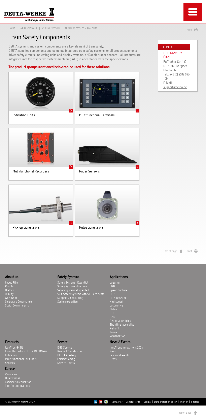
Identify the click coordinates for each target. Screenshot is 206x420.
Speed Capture (119, 290)
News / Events (120, 342)
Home (11, 28)
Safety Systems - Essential (72, 282)
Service (62, 342)
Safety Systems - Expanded (73, 290)
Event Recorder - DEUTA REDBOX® (26, 351)
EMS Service (64, 347)
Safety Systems (68, 277)
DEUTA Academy (66, 355)
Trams (113, 332)
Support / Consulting (70, 298)
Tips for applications (17, 386)
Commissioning (66, 359)
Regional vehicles (120, 321)
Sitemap (195, 401)
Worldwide (11, 298)
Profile (9, 286)
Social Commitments (17, 305)
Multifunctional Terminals (20, 359)
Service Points (66, 363)
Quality (9, 294)
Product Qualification (70, 351)
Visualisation (51, 28)
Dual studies (12, 378)
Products (12, 342)
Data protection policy (165, 401)
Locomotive (116, 305)
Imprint (184, 401)
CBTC (113, 286)
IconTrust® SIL (14, 347)
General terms (133, 401)
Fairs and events (119, 355)
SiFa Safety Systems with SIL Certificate (80, 294)
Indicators (11, 355)
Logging (115, 282)
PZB (112, 317)
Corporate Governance (18, 301)
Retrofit (114, 328)
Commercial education (18, 382)
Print (189, 29)
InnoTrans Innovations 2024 (126, 347)
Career (9, 369)
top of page (171, 251)
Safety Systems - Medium (72, 286)
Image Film (11, 282)
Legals (147, 401)
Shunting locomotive (122, 324)
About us (11, 277)
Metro (113, 309)
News (113, 351)
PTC (112, 313)
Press (113, 359)
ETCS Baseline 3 (119, 298)
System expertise (67, 301)
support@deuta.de (175, 87)
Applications (28, 28)
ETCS (112, 294)
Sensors (10, 363)
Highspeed (116, 301)
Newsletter (117, 401)
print (189, 251)
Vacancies (11, 374)
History (9, 290)
